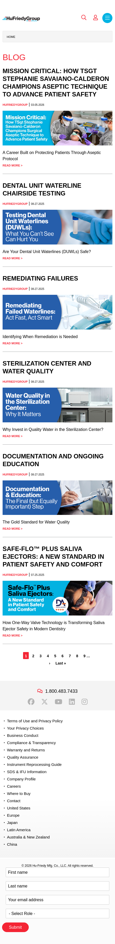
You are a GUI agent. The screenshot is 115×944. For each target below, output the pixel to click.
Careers (14, 786)
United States (18, 808)
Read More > (13, 165)
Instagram (85, 701)
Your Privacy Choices (25, 728)
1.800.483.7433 (61, 691)
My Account (95, 17)
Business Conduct (22, 735)
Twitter (44, 701)
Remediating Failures (40, 278)
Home (11, 36)
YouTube (58, 701)
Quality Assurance (22, 757)
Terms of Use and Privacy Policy (35, 721)
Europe (13, 815)
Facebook (31, 701)
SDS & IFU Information (27, 772)
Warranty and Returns (26, 750)
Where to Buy (19, 793)
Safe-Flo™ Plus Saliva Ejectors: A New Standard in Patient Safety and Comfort (53, 556)
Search (84, 17)
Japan (12, 822)
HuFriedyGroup (15, 104)
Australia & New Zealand (28, 837)
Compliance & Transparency (31, 742)
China (12, 844)
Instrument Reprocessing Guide (34, 764)
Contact (13, 801)
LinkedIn (72, 701)
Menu (107, 18)
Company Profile (21, 779)
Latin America (19, 830)
